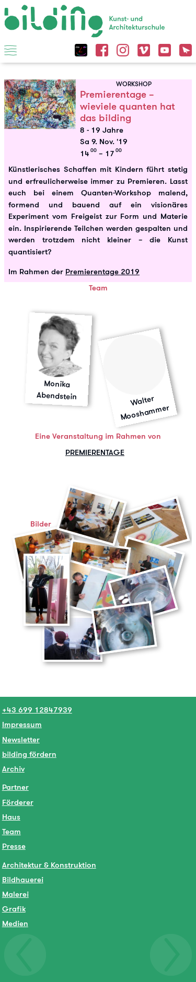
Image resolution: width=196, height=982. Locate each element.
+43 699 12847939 (37, 710)
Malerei (15, 894)
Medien (15, 923)
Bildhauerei (22, 879)
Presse (14, 846)
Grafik (14, 909)
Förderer (17, 802)
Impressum (22, 724)
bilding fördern (29, 754)
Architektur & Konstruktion (49, 865)
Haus (11, 817)
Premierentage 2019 (102, 271)
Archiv (13, 769)
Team (11, 831)
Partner (15, 787)
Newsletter (21, 739)
